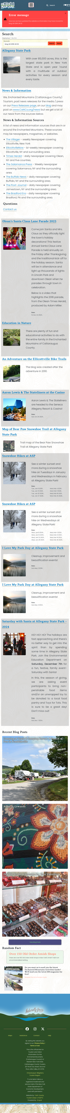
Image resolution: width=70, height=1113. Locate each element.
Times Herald (14, 156)
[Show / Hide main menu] (31, 5)
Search (51, 43)
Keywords (7, 41)
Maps (10, 1035)
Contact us (10, 209)
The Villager (13, 139)
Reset (59, 43)
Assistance (23, 1035)
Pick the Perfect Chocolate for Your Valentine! (31, 874)
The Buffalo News (16, 177)
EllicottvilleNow (15, 147)
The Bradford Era (16, 193)
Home (3, 30)
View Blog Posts (35, 942)
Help (49, 1035)
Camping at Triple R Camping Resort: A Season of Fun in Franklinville (32, 740)
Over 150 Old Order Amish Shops (32, 954)
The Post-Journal (16, 185)
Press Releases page (24, 105)
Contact (36, 1035)
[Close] (65, 13)
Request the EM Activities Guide (36, 977)
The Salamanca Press (19, 164)
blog (48, 105)
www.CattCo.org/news (26, 109)
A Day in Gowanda (14, 806)
